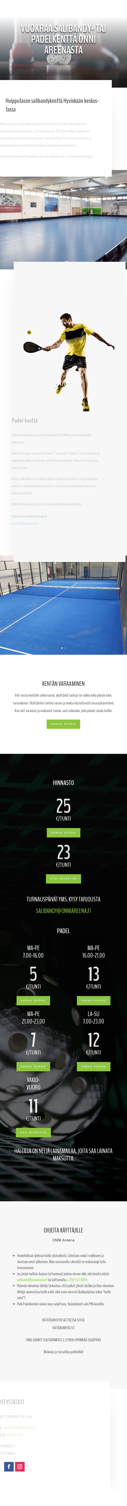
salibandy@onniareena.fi (63, 911)
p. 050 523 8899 (76, 1280)
